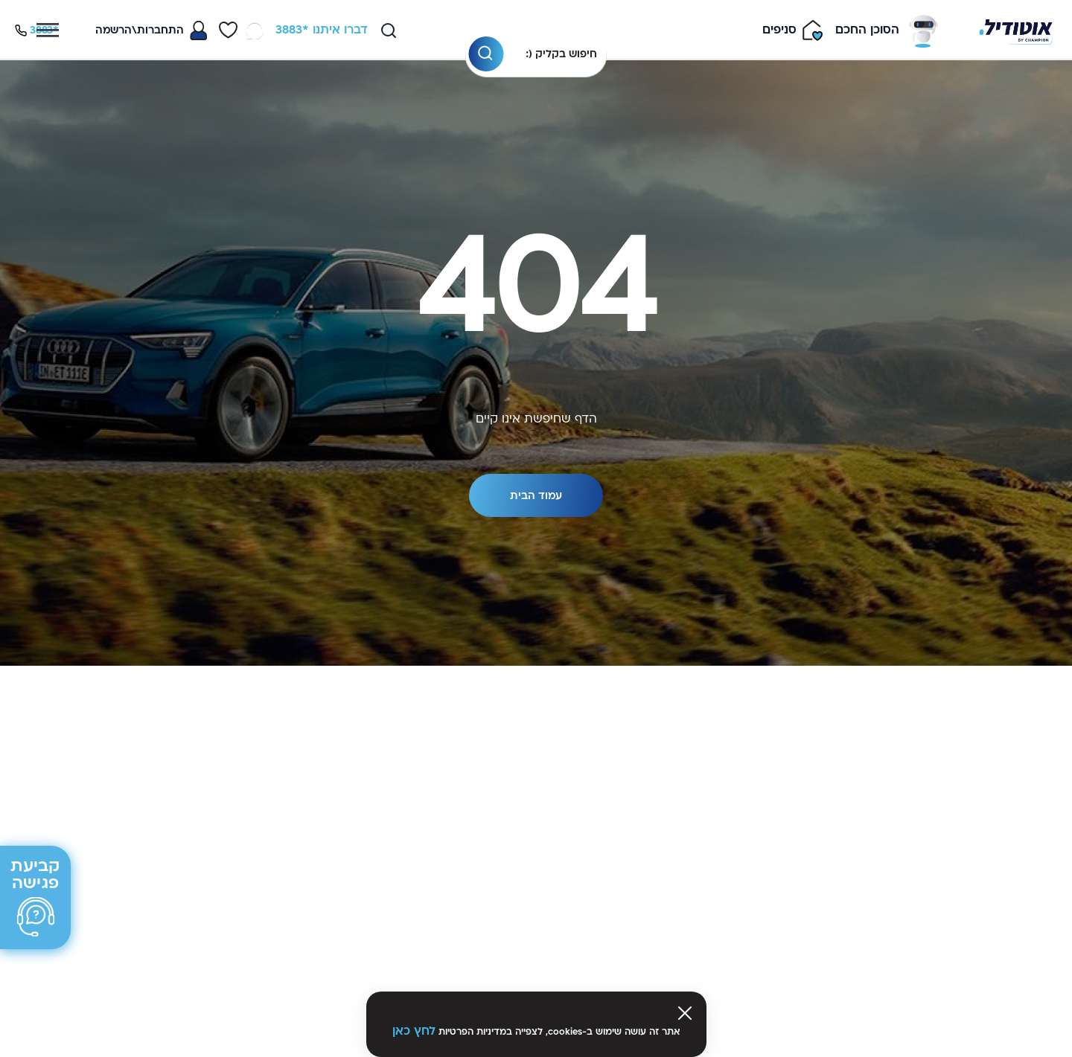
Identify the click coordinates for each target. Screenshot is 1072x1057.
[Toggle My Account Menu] (151, 30)
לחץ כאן (414, 1031)
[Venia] (1015, 30)
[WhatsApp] (255, 30)
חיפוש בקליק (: (561, 54)
